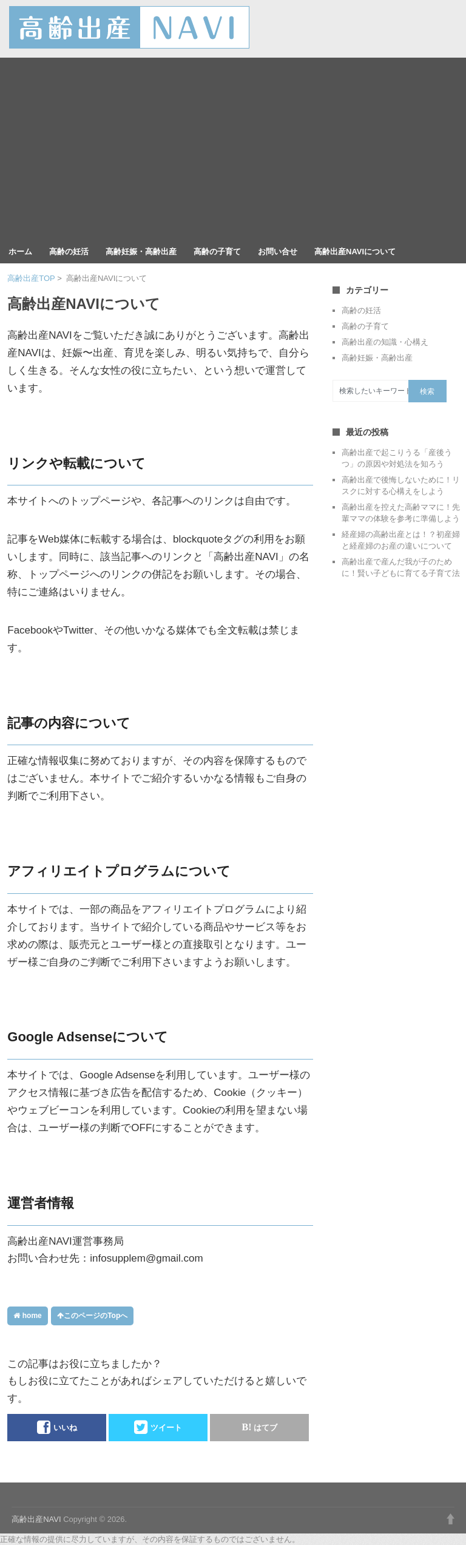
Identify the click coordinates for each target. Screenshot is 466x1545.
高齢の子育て (217, 251)
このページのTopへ (92, 1315)
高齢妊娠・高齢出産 (141, 251)
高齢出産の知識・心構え (385, 342)
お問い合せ (277, 251)
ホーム (20, 251)
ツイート (158, 1427)
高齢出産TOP (31, 278)
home (27, 1315)
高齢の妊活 (69, 251)
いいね (57, 1427)
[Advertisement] (233, 149)
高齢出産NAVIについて (355, 251)
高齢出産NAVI (36, 1519)
